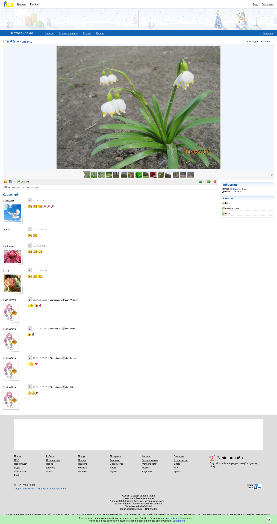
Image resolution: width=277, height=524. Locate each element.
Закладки (179, 456)
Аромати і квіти (230, 208)
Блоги (177, 463)
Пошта (17, 456)
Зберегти (23, 181)
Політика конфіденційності (52, 488)
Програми (115, 456)
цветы (23, 187)
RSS (16, 460)
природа (15, 187)
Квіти (226, 203)
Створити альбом (68, 33)
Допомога (268, 33)
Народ (49, 463)
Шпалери (51, 467)
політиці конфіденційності (179, 518)
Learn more (179, 520)
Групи (177, 471)
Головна (21, 4)
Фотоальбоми (149, 463)
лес (38, 187)
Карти (113, 467)
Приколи (82, 463)
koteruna (8, 246)
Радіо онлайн (230, 457)
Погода (82, 460)
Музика (114, 471)
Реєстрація (267, 4)
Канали (100, 33)
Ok (268, 519)
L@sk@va (12, 41)
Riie (6, 270)
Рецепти (82, 471)
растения (30, 187)
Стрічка (87, 33)
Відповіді (147, 471)
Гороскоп (115, 460)
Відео (17, 467)
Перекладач (20, 463)
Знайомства (116, 463)
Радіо (17, 475)
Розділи (34, 4)
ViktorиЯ (8, 200)
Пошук (81, 456)
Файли (49, 471)
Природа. (27, 41)
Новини (146, 467)
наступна (265, 41)
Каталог (146, 456)
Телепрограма (150, 460)
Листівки (82, 467)
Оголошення (53, 460)
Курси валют (181, 460)
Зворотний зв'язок (24, 488)
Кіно (176, 467)
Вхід (255, 4)
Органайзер (20, 471)
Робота (50, 456)
